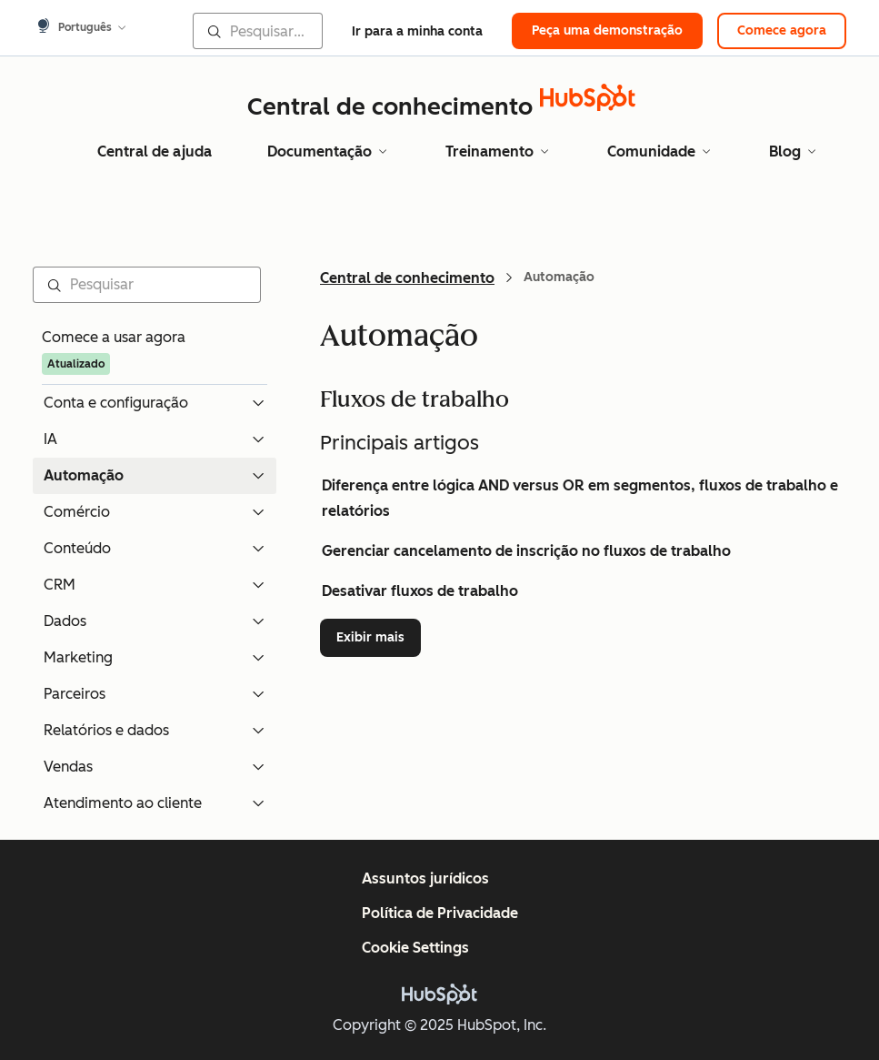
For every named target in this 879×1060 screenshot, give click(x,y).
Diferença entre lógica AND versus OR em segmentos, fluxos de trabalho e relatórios (580, 498)
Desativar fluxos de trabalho (420, 591)
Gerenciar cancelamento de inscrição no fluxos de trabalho (526, 551)
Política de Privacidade (440, 913)
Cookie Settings (415, 947)
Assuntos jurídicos (425, 878)
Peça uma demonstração (607, 30)
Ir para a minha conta (417, 31)
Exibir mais (378, 636)
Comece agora (781, 30)
